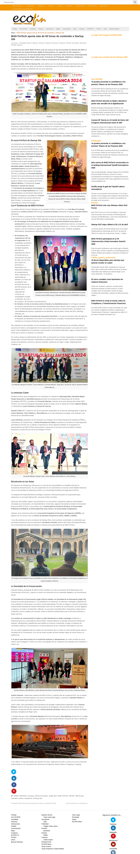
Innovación (75, 43)
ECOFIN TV (90, 29)
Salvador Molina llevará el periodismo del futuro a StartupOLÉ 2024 (34, 785)
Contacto (69, 6)
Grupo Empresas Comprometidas (23, 9)
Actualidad (33, 29)
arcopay (31, 777)
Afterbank (23, 777)
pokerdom (46, 812)
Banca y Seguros (32, 43)
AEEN (16, 777)
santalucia (28, 780)
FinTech (99, 29)
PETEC (71, 777)
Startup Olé (37, 780)
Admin (74, 801)
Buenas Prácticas (114, 29)
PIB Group (79, 777)
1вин (45, 803)
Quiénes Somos (17, 6)
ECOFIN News (92, 6)
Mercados (83, 43)
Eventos (59, 6)
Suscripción (30, 6)
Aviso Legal (76, 796)
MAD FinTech (63, 777)
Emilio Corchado (41, 777)
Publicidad (41, 6)
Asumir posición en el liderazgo (76, 785)
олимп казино (48, 821)
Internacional (49, 29)
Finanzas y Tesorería (58, 43)
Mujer (74, 29)
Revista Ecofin (80, 6)
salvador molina (17, 780)
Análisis (58, 29)
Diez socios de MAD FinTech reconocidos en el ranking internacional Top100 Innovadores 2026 (110, 165)
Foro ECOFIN (23, 29)
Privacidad (75, 799)
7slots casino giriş (49, 799)
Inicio (13, 33)
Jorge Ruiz (53, 777)
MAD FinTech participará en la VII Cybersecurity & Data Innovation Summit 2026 (108, 241)
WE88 (45, 817)
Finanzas (40, 29)
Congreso (81, 29)
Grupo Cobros (104, 6)
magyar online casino (50, 808)
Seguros (20, 45)
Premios (50, 6)
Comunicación (67, 29)
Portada (15, 29)
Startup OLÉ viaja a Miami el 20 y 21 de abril (109, 224)
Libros (105, 29)
